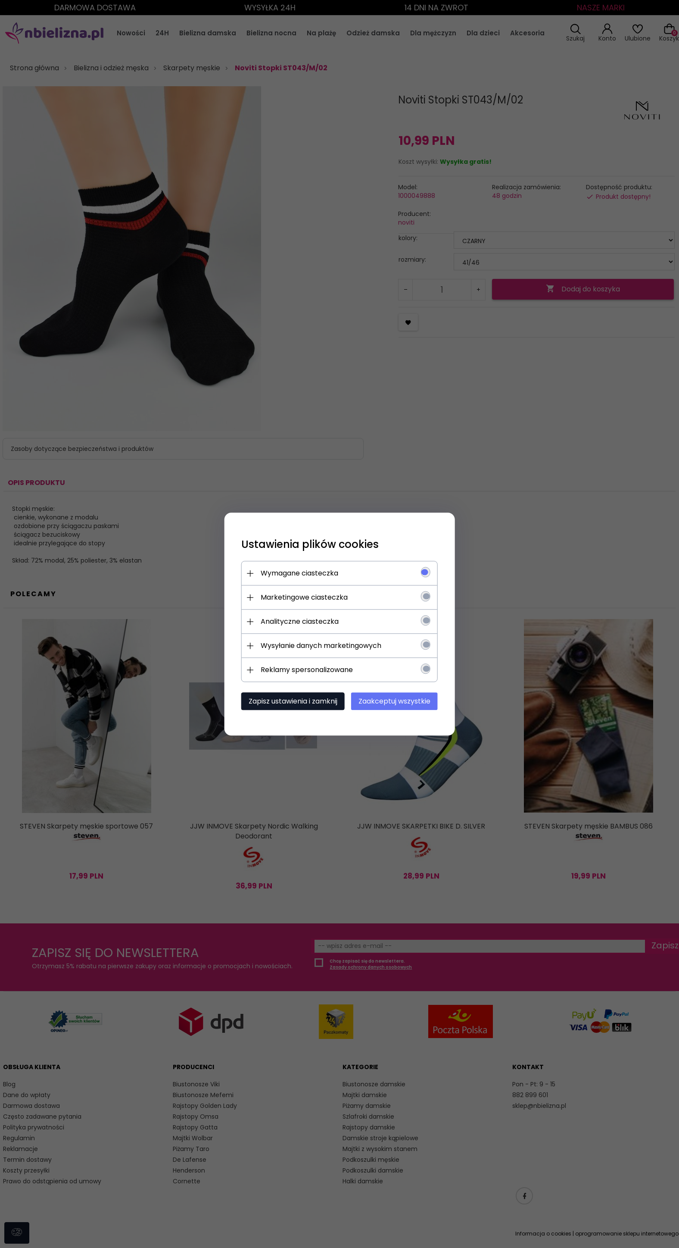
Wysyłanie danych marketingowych (320, 646)
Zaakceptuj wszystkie (395, 701)
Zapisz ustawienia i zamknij (292, 701)
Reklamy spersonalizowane (306, 670)
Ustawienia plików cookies (309, 544)
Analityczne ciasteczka (299, 621)
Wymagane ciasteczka (298, 573)
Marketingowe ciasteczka (303, 597)
